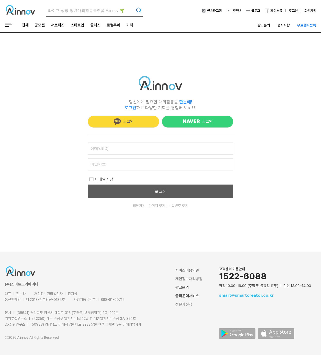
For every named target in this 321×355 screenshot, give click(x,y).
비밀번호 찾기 (178, 205)
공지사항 (283, 25)
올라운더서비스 (187, 296)
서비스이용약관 (187, 270)
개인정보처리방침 (189, 279)
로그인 (293, 11)
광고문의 (263, 25)
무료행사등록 (306, 25)
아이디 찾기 (157, 205)
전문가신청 (183, 304)
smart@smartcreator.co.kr (246, 295)
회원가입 (310, 11)
